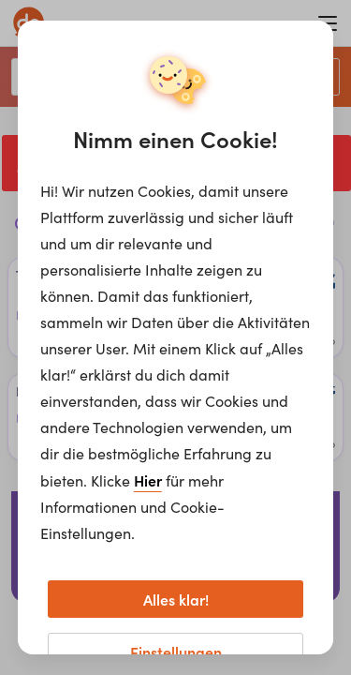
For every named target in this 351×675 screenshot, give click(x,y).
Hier (148, 480)
